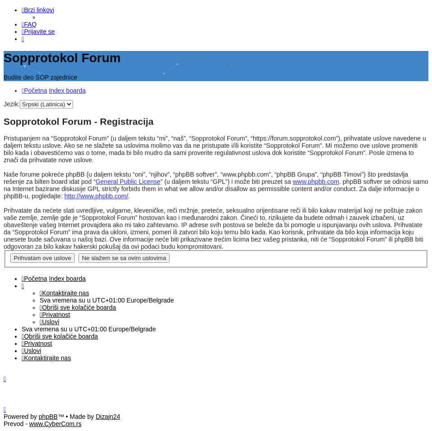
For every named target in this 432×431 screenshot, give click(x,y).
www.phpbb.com (316, 180)
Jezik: (12, 102)
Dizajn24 (108, 416)
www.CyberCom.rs (55, 423)
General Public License (128, 180)
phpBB (48, 416)
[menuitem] (29, 24)
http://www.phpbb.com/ (96, 195)
